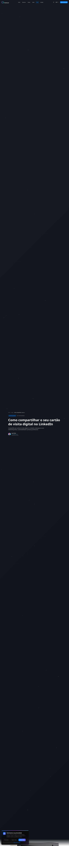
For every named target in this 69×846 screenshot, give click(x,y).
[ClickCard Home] (5, 2)
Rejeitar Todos (14, 839)
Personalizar (6, 839)
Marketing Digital (12, 415)
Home (9, 412)
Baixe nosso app (64, 2)
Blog (12, 412)
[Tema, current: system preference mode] (54, 2)
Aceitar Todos (22, 839)
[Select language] (57, 2)
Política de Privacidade (17, 842)
